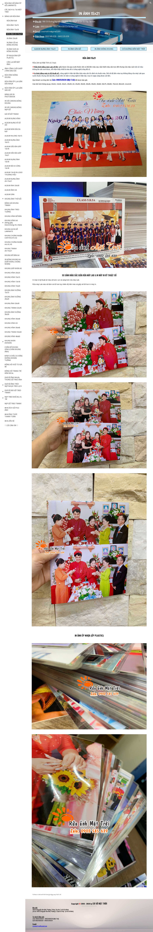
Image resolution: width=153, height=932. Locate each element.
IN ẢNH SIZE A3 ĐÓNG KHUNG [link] (13, 50)
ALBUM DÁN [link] (9, 194)
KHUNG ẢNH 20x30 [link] (12, 303)
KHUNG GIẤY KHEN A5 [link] (13, 268)
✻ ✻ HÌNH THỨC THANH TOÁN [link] (11, 415)
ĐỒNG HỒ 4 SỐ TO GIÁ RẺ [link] (13, 365)
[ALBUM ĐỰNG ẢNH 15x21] (45, 49)
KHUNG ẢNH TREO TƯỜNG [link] (12, 210)
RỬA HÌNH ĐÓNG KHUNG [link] (11, 76)
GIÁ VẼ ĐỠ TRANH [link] (12, 114)
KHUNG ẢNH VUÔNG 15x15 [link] (13, 291)
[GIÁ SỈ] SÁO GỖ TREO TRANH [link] (13, 391)
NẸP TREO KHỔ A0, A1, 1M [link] (13, 398)
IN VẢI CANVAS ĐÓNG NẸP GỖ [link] (13, 108)
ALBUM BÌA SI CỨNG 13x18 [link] (12, 167)
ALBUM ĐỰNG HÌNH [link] (12, 118)
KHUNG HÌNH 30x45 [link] (12, 327)
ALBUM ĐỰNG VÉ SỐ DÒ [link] (13, 124)
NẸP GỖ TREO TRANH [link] (13, 403)
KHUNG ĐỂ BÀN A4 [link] (12, 255)
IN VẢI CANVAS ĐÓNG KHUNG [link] (13, 102)
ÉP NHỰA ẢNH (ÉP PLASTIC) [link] (14, 56)
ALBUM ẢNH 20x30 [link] (12, 185)
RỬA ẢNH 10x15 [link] (13, 25)
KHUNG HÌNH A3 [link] (11, 323)
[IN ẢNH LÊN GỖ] (74, 49)
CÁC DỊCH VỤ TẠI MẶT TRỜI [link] (13, 10)
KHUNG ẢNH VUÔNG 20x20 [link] (13, 298)
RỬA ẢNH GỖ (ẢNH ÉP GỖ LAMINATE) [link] (13, 4)
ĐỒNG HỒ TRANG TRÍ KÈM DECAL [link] (13, 372)
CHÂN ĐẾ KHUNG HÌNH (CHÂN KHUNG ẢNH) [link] (13, 349)
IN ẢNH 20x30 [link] (12, 38)
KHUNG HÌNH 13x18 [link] (12, 282)
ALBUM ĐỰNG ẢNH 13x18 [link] (12, 160)
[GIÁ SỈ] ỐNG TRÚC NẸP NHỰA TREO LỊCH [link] (13, 385)
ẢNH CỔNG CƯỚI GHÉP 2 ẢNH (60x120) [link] (13, 69)
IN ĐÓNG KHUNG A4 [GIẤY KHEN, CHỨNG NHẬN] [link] (12, 261)
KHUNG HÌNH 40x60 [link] (12, 336)
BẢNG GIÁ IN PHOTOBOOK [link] (10, 95)
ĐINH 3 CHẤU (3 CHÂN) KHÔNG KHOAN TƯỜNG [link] (13, 358)
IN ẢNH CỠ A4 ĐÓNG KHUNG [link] (12, 43)
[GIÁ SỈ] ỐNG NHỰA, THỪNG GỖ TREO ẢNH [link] (13, 378)
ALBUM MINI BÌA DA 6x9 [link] (12, 130)
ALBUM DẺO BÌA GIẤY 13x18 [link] (13, 147)
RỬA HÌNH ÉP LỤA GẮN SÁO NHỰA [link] (13, 82)
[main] (89, 22)
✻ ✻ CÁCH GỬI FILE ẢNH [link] (12, 409)
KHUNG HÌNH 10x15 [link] (12, 277)
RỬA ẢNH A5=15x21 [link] (14, 34)
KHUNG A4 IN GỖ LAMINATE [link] (11, 230)
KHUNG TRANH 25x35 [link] (13, 308)
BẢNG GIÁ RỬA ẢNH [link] (12, 16)
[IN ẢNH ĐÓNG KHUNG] (104, 49)
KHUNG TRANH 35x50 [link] (13, 332)
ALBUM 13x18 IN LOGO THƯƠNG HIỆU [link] (13, 173)
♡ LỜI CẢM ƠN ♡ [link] (11, 425)
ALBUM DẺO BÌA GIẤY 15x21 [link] (13, 154)
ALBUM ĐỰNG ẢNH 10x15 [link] (12, 141)
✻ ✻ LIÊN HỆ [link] (9, 421)
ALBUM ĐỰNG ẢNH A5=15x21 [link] (12, 180)
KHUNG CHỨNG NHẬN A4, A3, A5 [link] (13, 243)
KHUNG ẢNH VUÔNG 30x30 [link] (13, 313)
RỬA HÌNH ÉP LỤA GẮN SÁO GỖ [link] (13, 89)
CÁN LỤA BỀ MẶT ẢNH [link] (13, 63)
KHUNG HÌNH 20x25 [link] (12, 273)
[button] (150, 2)
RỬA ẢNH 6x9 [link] (12, 21)
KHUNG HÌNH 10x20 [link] (12, 286)
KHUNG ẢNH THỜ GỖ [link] (13, 199)
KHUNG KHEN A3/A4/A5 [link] (10, 341)
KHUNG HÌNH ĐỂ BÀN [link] (13, 216)
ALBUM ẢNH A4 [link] (11, 190)
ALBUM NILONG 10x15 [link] (13, 136)
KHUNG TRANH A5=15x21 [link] (11, 249)
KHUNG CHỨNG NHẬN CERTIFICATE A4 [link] (13, 236)
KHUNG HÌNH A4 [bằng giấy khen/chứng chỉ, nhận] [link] (13, 222)
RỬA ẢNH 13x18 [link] (13, 29)
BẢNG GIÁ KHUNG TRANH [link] (12, 204)
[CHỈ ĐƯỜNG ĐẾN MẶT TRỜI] (133, 49)
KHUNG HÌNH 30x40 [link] (12, 319)
